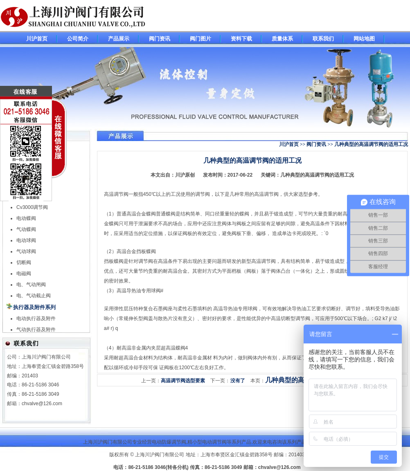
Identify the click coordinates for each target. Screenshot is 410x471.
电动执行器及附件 (36, 318)
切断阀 (23, 262)
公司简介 (77, 39)
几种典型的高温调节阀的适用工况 (317, 175)
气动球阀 (26, 251)
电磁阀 (23, 273)
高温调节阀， (269, 194)
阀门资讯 (159, 39)
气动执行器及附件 (36, 329)
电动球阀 (26, 240)
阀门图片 (200, 39)
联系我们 (323, 39)
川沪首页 (36, 39)
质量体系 (282, 39)
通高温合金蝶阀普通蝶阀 (149, 214)
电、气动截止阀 (33, 295)
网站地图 (364, 39)
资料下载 (241, 39)
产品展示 (118, 39)
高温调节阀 (116, 194)
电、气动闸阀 (31, 284)
